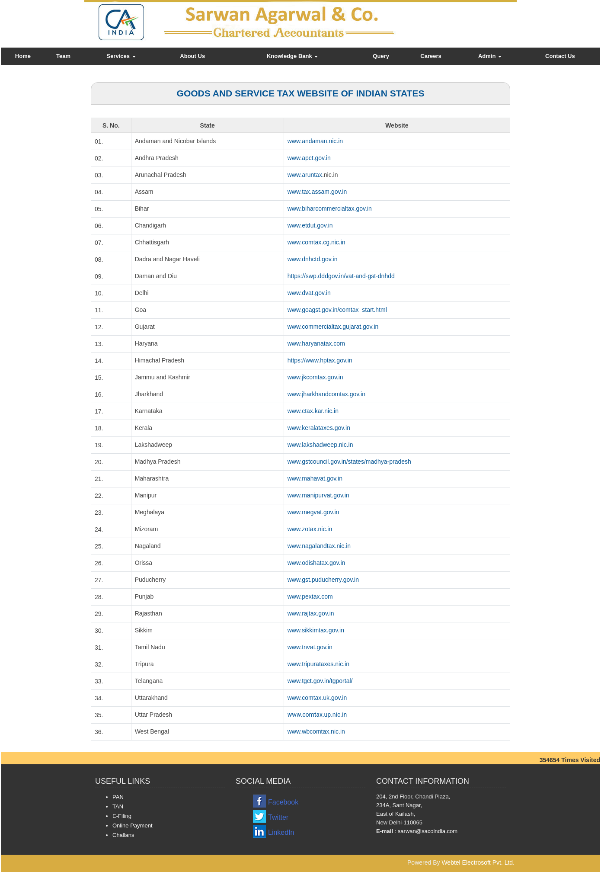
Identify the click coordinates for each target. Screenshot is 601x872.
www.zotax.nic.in (310, 529)
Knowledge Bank (292, 56)
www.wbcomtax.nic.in (316, 731)
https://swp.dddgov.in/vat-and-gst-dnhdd (341, 275)
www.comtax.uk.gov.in (317, 697)
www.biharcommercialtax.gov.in (330, 208)
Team (63, 56)
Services (120, 56)
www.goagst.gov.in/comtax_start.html (337, 309)
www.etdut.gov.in (310, 225)
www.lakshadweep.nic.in (320, 444)
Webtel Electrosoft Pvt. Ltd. (478, 862)
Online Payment (132, 825)
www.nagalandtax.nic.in (319, 545)
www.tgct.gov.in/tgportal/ (320, 680)
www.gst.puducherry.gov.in (323, 579)
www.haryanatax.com (316, 343)
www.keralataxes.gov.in (319, 427)
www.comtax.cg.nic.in (316, 242)
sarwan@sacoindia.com (426, 831)
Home (23, 56)
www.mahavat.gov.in (315, 478)
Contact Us (560, 56)
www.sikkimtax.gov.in (316, 630)
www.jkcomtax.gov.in (315, 377)
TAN (117, 806)
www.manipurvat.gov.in (318, 495)
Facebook (283, 802)
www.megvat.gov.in (313, 512)
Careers (430, 56)
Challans (123, 835)
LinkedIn (281, 832)
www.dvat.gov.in (309, 292)
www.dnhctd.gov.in (313, 259)
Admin (490, 56)
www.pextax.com (310, 596)
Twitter (278, 817)
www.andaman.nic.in (315, 141)
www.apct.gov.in (309, 157)
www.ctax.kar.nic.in (313, 410)
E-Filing (121, 816)
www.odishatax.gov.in (316, 562)
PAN (118, 797)
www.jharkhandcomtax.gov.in (326, 394)
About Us (192, 56)
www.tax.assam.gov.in (317, 191)
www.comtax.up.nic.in (317, 714)
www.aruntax (305, 174)
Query (381, 56)
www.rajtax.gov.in (311, 613)
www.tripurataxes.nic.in (318, 663)
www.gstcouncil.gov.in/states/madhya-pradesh (349, 461)
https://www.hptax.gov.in (320, 360)
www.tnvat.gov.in (310, 647)
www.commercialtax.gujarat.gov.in (333, 326)
